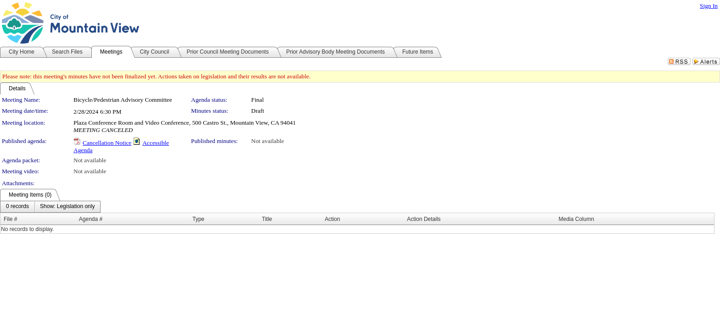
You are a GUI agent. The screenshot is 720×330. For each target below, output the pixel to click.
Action (332, 219)
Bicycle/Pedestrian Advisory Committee (122, 99)
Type (198, 219)
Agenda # (90, 219)
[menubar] (50, 207)
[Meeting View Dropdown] (67, 206)
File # (10, 219)
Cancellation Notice (107, 142)
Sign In (709, 5)
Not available (267, 141)
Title (267, 219)
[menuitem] (17, 206)
